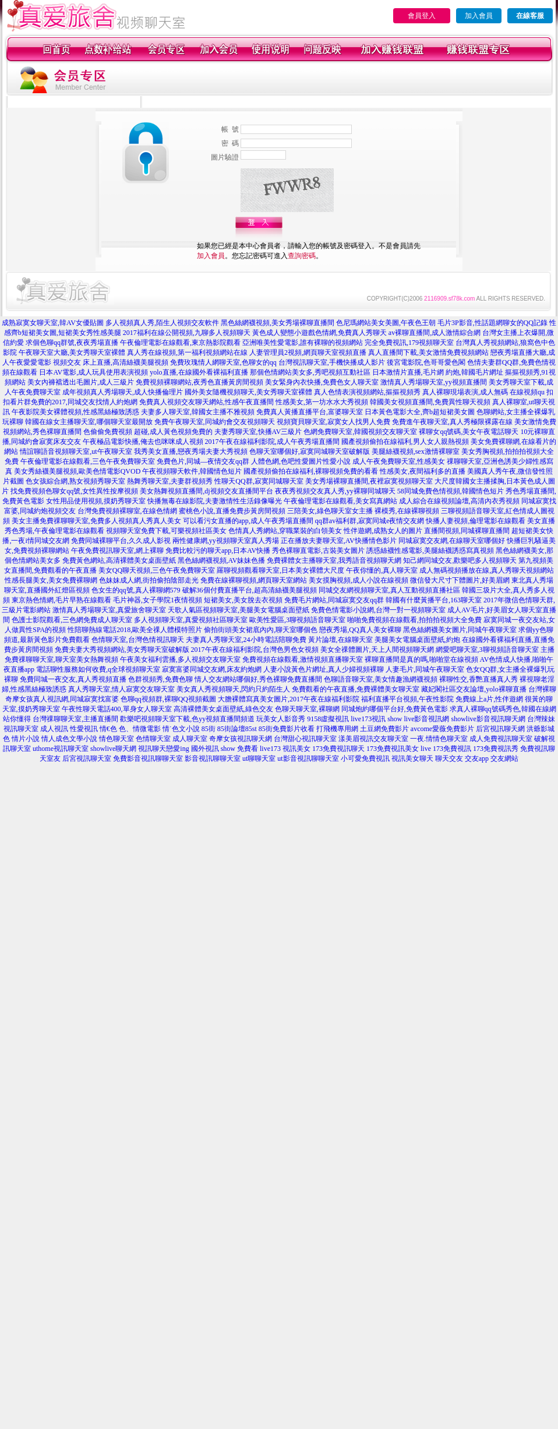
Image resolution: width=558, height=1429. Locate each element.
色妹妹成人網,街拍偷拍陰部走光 (149, 580)
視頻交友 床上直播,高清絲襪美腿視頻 (110, 362)
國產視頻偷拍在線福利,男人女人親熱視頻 (405, 441)
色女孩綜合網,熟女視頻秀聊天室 (75, 481)
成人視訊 (54, 729)
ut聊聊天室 (259, 758)
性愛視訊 (84, 729)
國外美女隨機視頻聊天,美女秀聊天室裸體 (248, 392)
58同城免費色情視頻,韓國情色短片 (450, 491)
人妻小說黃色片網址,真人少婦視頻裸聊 (323, 669)
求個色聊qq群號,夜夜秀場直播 (72, 342)
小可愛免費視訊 (365, 758)
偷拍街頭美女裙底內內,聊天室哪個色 (260, 630)
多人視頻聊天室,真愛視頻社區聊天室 (191, 620)
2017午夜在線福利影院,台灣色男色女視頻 (255, 649)
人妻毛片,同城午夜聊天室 (425, 669)
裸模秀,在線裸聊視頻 (407, 511)
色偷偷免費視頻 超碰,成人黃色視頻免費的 (148, 432)
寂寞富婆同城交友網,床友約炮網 (212, 669)
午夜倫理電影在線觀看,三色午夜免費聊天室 (87, 461)
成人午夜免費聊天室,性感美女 (398, 461)
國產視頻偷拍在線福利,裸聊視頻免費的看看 (310, 471)
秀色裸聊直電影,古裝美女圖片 (318, 550)
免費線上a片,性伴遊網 (489, 699)
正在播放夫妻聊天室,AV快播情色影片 (339, 541)
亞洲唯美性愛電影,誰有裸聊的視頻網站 (302, 342)
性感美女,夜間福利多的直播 (422, 471)
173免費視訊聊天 (338, 749)
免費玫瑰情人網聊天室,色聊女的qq (223, 362)
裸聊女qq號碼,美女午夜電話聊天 (468, 432)
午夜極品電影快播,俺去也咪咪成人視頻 (143, 441)
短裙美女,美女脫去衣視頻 (243, 600)
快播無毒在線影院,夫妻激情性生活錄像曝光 (214, 501)
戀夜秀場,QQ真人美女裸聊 (360, 630)
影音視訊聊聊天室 (213, 758)
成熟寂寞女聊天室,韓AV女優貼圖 (53, 323)
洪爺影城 (541, 729)
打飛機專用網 (337, 729)
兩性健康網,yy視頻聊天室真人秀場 (225, 541)
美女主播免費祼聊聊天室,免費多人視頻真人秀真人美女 (96, 521)
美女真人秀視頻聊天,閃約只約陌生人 (233, 689)
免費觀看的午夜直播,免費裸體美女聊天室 (355, 689)
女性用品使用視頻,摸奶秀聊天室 (96, 501)
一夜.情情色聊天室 (439, 739)
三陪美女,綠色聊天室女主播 (330, 511)
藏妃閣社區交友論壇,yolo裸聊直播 (473, 689)
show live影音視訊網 (418, 719)
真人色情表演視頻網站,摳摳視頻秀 (367, 392)
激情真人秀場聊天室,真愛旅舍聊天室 (109, 610)
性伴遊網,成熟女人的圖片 (383, 531)
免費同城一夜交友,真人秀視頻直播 (73, 679)
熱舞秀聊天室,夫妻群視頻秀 (170, 481)
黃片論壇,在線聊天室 (340, 640)
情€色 (108, 729)
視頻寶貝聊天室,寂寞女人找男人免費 (333, 422)
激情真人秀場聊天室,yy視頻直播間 (433, 382)
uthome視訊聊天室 (61, 749)
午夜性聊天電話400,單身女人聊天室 (117, 709)
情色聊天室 (116, 739)
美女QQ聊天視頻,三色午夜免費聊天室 (156, 570)
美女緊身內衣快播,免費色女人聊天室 (322, 382)
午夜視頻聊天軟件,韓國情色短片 (192, 471)
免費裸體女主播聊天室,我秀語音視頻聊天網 (334, 560)
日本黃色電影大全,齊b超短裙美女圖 (420, 412)
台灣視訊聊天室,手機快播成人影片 (331, 362)
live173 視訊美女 (285, 749)
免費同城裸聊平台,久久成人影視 (121, 541)
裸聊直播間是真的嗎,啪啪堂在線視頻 (421, 659)
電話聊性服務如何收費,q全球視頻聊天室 (98, 669)
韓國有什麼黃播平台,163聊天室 (434, 600)
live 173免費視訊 (446, 749)
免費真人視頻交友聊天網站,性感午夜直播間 (206, 402)
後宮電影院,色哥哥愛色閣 (426, 362)
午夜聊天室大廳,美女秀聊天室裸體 (72, 352)
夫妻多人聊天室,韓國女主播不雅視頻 (198, 412)
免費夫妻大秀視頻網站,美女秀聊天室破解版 (122, 649)
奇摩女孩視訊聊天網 (240, 739)
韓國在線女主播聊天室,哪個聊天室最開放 (89, 422)
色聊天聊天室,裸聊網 (307, 709)
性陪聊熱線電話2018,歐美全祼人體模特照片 (135, 630)
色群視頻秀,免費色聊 (160, 679)
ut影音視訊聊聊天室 (307, 758)
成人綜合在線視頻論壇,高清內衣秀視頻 (459, 501)
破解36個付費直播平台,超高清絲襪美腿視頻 (249, 590)
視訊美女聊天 (412, 758)
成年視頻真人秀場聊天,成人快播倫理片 (122, 392)
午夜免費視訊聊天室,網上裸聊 (117, 550)
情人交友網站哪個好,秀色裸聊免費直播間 (258, 679)
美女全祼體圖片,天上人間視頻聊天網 (377, 649)
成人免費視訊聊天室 (500, 739)
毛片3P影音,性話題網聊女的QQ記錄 (492, 323)
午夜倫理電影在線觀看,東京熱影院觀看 (180, 342)
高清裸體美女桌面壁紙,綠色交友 (223, 709)
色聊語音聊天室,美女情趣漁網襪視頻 (380, 679)
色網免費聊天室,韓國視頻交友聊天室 (360, 432)
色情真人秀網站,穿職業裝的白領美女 (285, 531)
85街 (209, 729)
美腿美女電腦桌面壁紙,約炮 (417, 640)
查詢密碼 (302, 256)
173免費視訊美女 (392, 749)
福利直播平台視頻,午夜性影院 (407, 699)
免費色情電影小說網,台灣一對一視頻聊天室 (378, 610)
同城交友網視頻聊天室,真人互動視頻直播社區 (389, 590)
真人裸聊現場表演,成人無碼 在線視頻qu (483, 392)
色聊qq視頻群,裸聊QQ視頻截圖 (168, 699)
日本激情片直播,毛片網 (408, 372)
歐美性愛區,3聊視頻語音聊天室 (297, 620)
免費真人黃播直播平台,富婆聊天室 (309, 412)
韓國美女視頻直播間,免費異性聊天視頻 (430, 402)
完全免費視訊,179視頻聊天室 (409, 342)
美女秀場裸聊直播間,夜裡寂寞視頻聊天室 (369, 481)
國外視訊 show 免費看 (224, 749)
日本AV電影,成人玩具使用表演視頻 (93, 372)
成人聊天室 (189, 739)
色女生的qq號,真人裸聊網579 (136, 590)
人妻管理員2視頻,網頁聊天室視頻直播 (307, 352)
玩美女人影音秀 (280, 719)
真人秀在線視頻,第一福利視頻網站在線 (187, 352)
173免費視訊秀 (495, 749)
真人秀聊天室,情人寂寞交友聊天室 (121, 689)
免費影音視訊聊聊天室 (148, 758)
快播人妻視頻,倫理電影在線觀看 (475, 521)
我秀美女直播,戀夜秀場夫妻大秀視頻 (191, 451)
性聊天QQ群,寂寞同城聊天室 (258, 481)
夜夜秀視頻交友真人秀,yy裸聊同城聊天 (335, 491)
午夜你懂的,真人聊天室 (382, 570)
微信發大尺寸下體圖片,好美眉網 (460, 580)
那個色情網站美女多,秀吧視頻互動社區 (310, 372)
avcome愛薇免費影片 (442, 729)
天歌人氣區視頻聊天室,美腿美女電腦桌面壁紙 (238, 610)
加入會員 (479, 16)
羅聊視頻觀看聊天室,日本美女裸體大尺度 (280, 570)
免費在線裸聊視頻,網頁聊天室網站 (253, 580)
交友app (477, 758)
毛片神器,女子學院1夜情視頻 (157, 600)
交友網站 (504, 758)
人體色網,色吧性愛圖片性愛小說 (301, 461)
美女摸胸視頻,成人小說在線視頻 (358, 580)
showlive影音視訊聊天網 (488, 719)
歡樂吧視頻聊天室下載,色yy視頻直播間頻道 (187, 719)
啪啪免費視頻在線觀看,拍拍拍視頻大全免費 (414, 620)
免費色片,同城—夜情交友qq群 (203, 461)
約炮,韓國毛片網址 (474, 372)
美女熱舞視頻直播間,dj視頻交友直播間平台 (206, 491)
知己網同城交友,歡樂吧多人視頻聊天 (460, 560)
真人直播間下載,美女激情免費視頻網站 (428, 352)
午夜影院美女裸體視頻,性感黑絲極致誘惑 (75, 412)
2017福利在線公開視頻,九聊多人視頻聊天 (186, 333)
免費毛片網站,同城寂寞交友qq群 (334, 600)
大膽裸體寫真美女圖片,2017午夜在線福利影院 (288, 699)
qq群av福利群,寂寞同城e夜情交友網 (370, 521)
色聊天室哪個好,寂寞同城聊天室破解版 (309, 451)
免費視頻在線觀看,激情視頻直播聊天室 (302, 659)
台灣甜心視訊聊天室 (305, 739)
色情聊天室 (153, 739)
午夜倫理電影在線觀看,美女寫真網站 (340, 501)
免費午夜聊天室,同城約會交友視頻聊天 (214, 422)
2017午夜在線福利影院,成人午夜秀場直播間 (272, 441)
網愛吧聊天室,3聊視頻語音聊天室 (487, 649)
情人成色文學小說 (69, 739)
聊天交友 (449, 758)
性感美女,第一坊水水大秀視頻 (322, 402)
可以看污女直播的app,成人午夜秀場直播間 (248, 521)
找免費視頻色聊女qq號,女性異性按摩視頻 (74, 491)
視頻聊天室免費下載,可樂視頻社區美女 (166, 531)
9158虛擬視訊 (328, 719)
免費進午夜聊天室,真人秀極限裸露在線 (452, 422)
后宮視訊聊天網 (500, 729)
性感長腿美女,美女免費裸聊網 (51, 580)
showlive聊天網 (113, 749)
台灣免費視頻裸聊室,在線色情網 (127, 511)
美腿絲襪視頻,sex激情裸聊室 (416, 451)
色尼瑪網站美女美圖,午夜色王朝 (386, 323)
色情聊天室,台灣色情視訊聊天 (137, 640)
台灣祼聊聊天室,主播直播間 (75, 719)
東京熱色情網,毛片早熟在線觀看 (61, 600)
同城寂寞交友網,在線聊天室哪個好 (451, 541)
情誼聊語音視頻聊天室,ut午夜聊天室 (76, 451)
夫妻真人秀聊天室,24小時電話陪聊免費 (246, 640)
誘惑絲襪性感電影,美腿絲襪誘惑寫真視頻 (430, 550)
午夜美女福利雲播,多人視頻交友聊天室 (180, 659)
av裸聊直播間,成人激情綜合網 (435, 333)
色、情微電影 (140, 729)
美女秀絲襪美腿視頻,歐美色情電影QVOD (77, 471)
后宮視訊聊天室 (86, 758)
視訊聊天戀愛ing (163, 749)
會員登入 (422, 16)
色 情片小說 (21, 739)
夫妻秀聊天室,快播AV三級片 (258, 432)
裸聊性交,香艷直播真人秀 (478, 679)
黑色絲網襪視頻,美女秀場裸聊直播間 (277, 323)
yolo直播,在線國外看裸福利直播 (199, 372)
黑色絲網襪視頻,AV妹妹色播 (222, 560)
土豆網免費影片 (384, 729)
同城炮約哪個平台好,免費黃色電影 (394, 709)
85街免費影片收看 (287, 729)
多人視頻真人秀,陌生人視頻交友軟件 (162, 323)
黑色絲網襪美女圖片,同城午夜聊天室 (460, 630)
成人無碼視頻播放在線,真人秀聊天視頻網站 (486, 570)
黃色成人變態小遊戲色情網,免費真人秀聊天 (319, 333)
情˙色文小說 (181, 729)
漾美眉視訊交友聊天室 (373, 739)
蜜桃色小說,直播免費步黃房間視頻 (232, 511)
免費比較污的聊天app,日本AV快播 (217, 550)
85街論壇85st (237, 729)
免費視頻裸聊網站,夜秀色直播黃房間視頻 (199, 382)
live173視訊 (368, 719)
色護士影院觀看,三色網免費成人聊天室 (72, 620)
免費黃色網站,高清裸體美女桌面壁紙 (119, 560)
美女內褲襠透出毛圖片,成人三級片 (80, 382)
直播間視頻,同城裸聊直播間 (467, 531)
